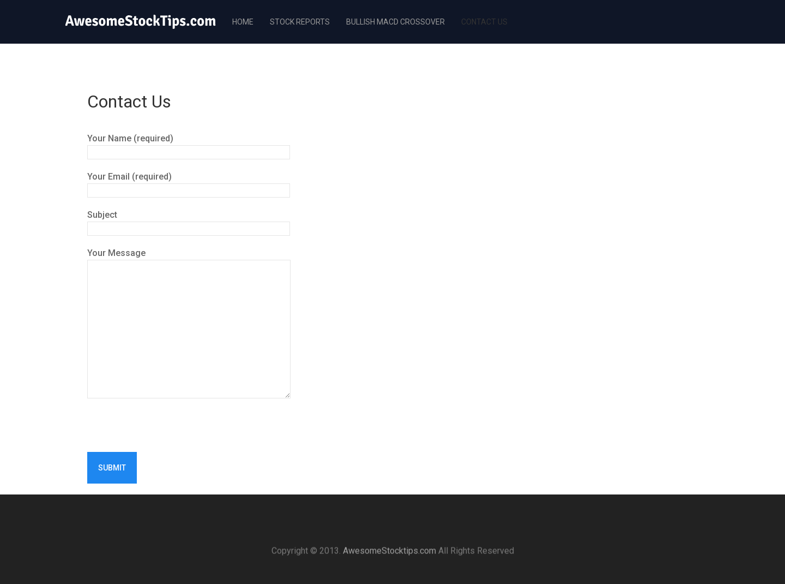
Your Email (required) (188, 183)
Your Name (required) (188, 145)
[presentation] (170, 430)
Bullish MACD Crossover (395, 21)
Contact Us (484, 21)
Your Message (189, 259)
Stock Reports (300, 21)
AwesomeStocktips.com (389, 556)
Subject (188, 221)
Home (242, 21)
